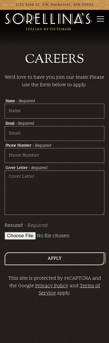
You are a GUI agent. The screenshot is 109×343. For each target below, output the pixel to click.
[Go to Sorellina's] (54, 5)
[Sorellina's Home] (48, 21)
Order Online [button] (54, 334)
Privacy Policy (51, 286)
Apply (55, 259)
